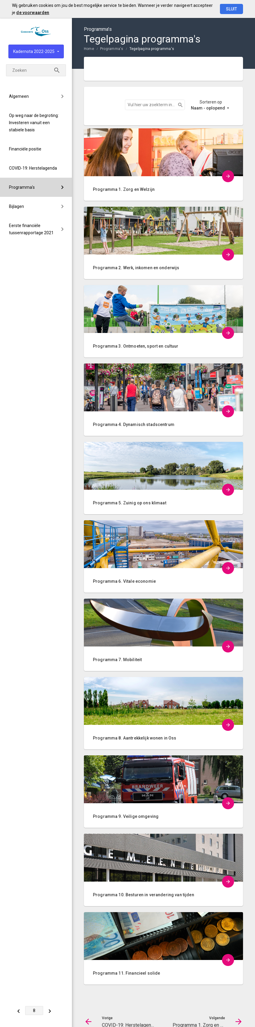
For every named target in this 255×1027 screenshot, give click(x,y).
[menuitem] (36, 96)
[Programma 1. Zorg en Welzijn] (50, 1010)
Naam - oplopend (208, 108)
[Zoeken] (57, 70)
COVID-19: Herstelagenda (33, 168)
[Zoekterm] (36, 70)
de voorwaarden (32, 12)
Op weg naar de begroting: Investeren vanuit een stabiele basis (34, 122)
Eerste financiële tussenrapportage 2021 (31, 229)
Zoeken (177, 105)
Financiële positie (25, 149)
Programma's (22, 187)
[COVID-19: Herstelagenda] (18, 1010)
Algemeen (19, 96)
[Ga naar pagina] (34, 1010)
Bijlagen (16, 206)
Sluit (231, 9)
